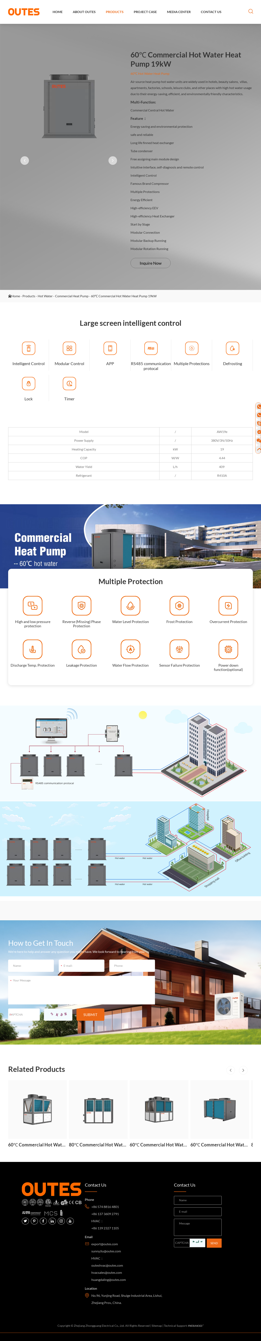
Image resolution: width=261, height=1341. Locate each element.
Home (58, 12)
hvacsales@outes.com (106, 1272)
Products (115, 12)
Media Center (179, 12)
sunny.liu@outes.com (106, 1251)
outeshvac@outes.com (107, 1265)
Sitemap (157, 1325)
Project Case (145, 12)
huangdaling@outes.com (108, 1280)
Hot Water (45, 296)
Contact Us (211, 12)
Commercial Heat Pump (71, 296)
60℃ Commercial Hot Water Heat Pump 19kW (124, 296)
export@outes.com (104, 1244)
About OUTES (84, 12)
